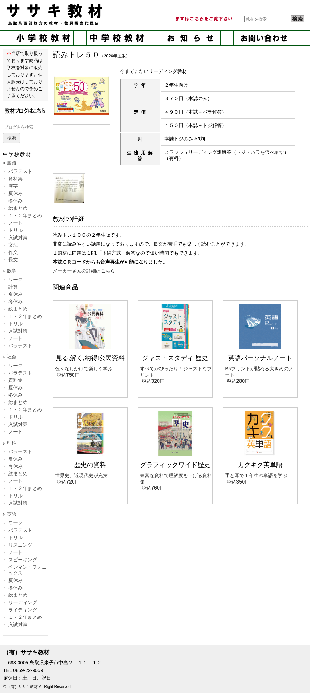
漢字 (13, 186)
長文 (13, 259)
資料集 (15, 178)
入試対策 (17, 237)
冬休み (15, 200)
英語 (11, 514)
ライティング (22, 609)
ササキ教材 (56, 14)
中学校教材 (117, 38)
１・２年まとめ (25, 215)
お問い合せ (264, 38)
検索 (11, 138)
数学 (11, 270)
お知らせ (190, 38)
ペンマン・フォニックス (27, 570)
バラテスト (20, 171)
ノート (15, 222)
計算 (13, 286)
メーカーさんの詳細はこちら (84, 270)
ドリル (15, 230)
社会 (11, 356)
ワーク (15, 279)
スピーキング (22, 559)
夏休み (15, 193)
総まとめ (17, 208)
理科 (11, 442)
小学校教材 (43, 38)
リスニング (20, 544)
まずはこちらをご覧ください (203, 19)
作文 (13, 252)
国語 (11, 162)
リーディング (22, 602)
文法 (13, 245)
